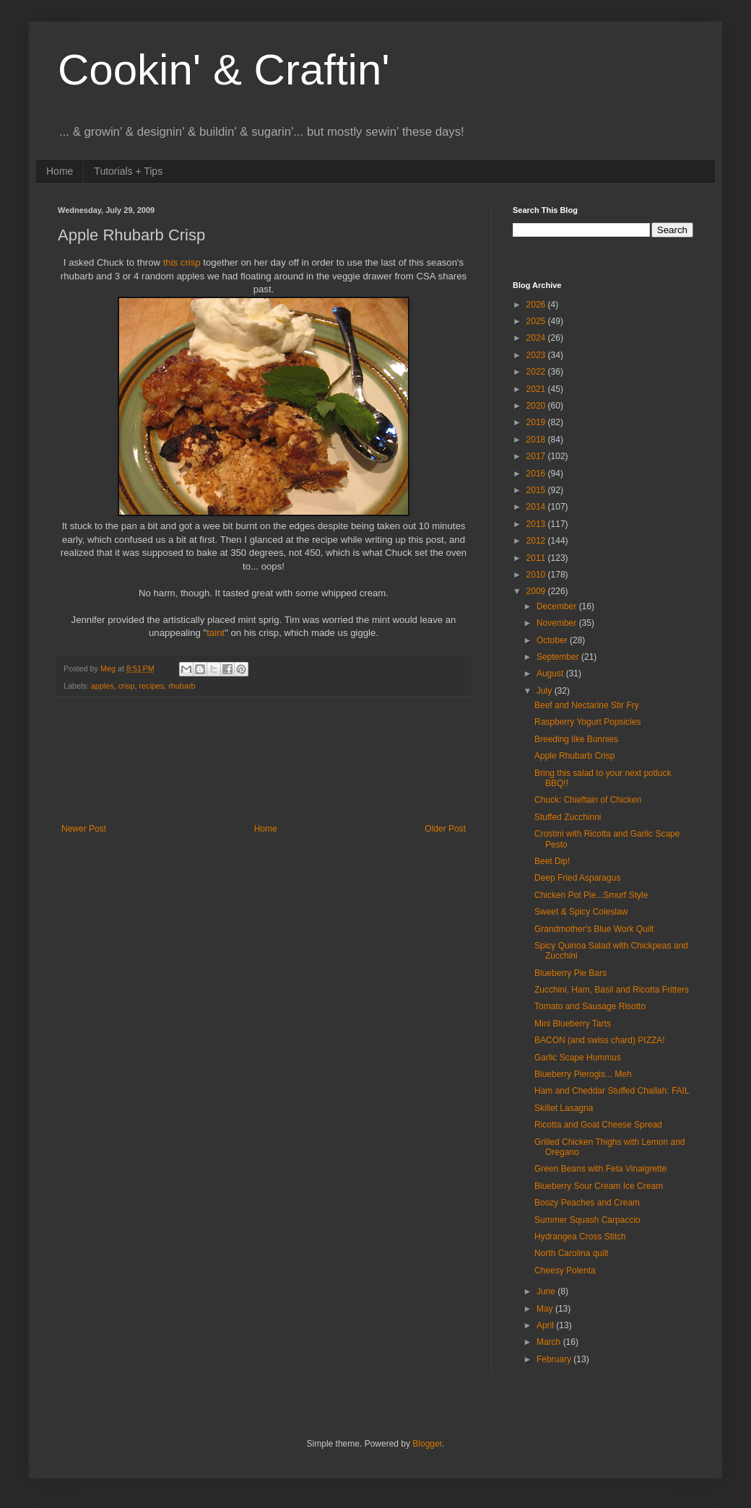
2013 (537, 524)
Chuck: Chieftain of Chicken (587, 800)
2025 (537, 321)
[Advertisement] (263, 760)
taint (216, 632)
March (550, 1342)
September (559, 657)
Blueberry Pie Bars (570, 973)
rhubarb (181, 685)
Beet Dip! (552, 861)
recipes (151, 685)
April (546, 1325)
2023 (537, 355)
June (547, 1291)
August (551, 673)
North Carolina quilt (571, 1253)
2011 (537, 558)
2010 (537, 575)
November (558, 623)
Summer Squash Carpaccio (587, 1220)
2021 (537, 389)
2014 (537, 507)
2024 (537, 338)
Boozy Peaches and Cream (587, 1203)
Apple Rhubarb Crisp (574, 756)
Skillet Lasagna (563, 1108)
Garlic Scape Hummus (577, 1057)
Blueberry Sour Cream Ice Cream (598, 1186)
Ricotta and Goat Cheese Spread (598, 1125)
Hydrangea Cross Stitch (580, 1237)
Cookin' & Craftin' (224, 69)
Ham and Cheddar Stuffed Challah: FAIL (612, 1091)
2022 (537, 372)
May (546, 1309)
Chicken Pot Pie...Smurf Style (591, 895)
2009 (537, 591)
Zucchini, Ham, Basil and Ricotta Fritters (611, 990)
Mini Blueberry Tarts (572, 1024)
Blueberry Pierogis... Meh (583, 1074)
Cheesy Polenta (565, 1270)
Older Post (445, 829)
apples (102, 685)
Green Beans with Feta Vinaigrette (600, 1169)
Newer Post (83, 829)
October (553, 640)
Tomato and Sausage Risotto (590, 1006)
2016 (537, 473)
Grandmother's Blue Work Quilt (594, 929)
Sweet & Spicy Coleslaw (581, 912)
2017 (537, 456)
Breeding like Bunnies (576, 739)
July (546, 691)
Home (59, 171)
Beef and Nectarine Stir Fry (586, 705)
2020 (537, 406)
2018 (537, 440)
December (558, 606)
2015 (537, 490)
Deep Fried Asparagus (577, 878)
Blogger (427, 1444)
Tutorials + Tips (128, 171)
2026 (537, 305)
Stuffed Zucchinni (568, 817)
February (555, 1359)
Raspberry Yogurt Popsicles (587, 722)
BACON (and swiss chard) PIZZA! (599, 1040)
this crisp (182, 262)
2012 (537, 541)
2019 (537, 422)
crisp (126, 685)
